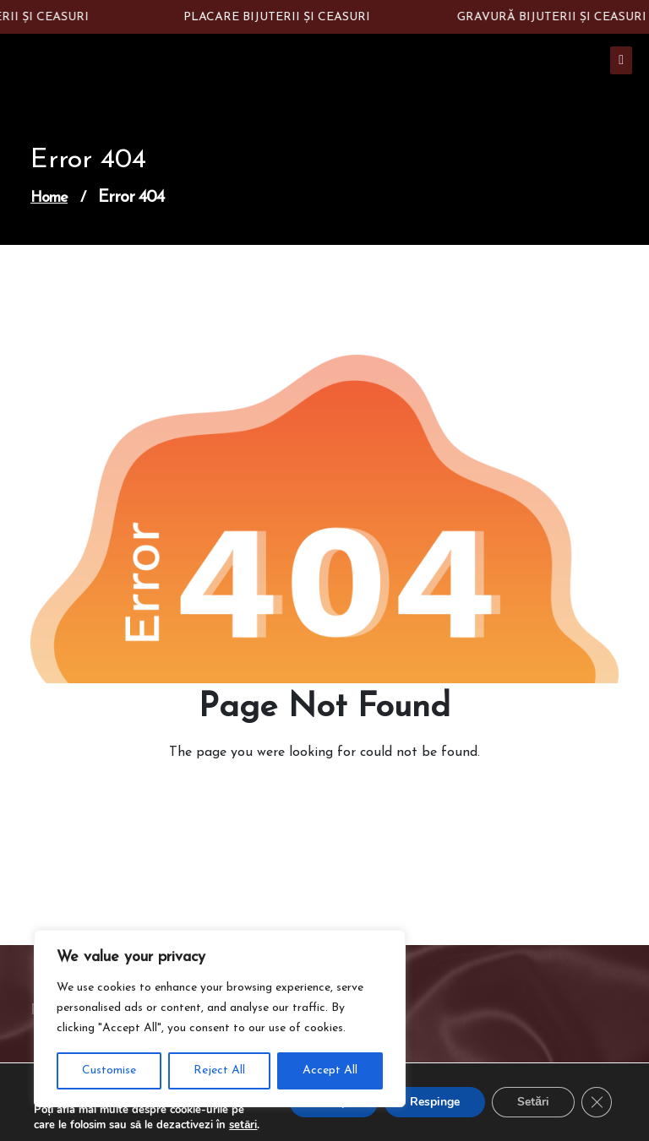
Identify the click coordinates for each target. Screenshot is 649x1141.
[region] (220, 1018)
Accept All (330, 1070)
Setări (533, 1102)
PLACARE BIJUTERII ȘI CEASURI (279, 17)
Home (49, 198)
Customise (109, 1070)
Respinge (435, 1102)
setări (243, 1125)
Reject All (219, 1070)
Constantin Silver (90, 67)
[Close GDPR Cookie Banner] (596, 1102)
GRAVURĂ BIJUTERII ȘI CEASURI (554, 17)
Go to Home (314, 800)
